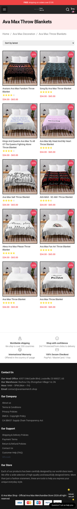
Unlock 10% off (71, 495)
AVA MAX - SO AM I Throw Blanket (56, 197)
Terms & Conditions (11, 407)
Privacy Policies (9, 411)
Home (6, 33)
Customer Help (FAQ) (12, 452)
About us (6, 403)
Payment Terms (9, 439)
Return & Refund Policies (14, 444)
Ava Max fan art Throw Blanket (55, 246)
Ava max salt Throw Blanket (16, 197)
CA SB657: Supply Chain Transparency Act (22, 420)
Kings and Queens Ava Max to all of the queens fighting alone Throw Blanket (19, 144)
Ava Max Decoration (24, 33)
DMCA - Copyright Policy (14, 416)
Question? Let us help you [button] (62, 505)
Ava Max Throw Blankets (52, 33)
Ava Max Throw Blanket (14, 299)
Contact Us (7, 448)
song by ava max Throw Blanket (55, 88)
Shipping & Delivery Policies (15, 435)
